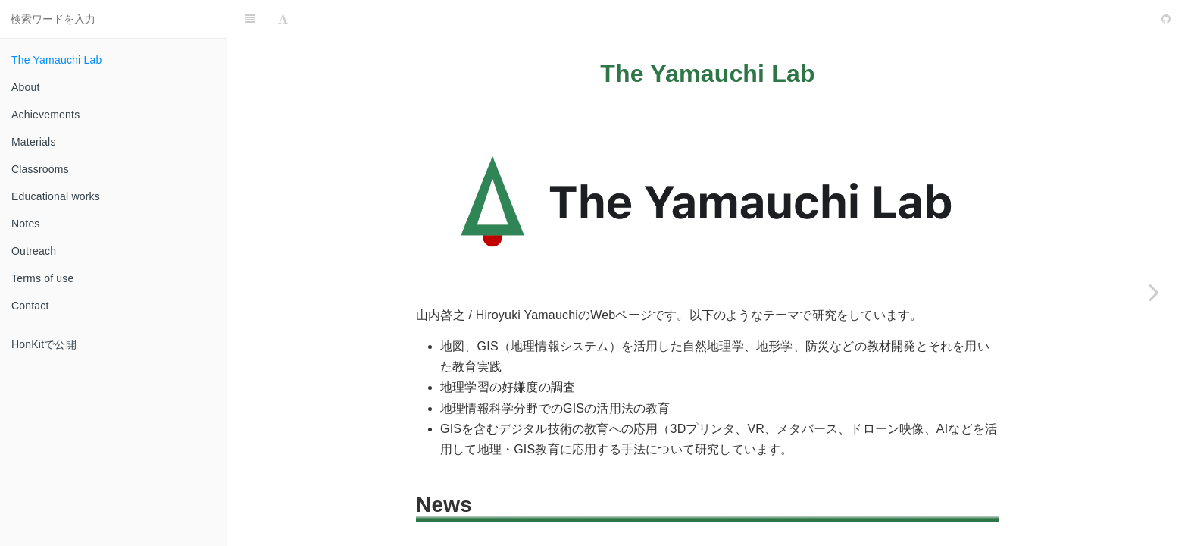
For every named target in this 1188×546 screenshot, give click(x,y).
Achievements (45, 114)
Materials (33, 142)
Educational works (55, 196)
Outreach (33, 251)
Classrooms (40, 169)
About (25, 87)
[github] (1101, 19)
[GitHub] (1166, 19)
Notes (25, 224)
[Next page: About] (1154, 292)
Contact (30, 306)
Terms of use (42, 278)
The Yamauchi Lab (56, 60)
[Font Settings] (283, 19)
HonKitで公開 (44, 344)
